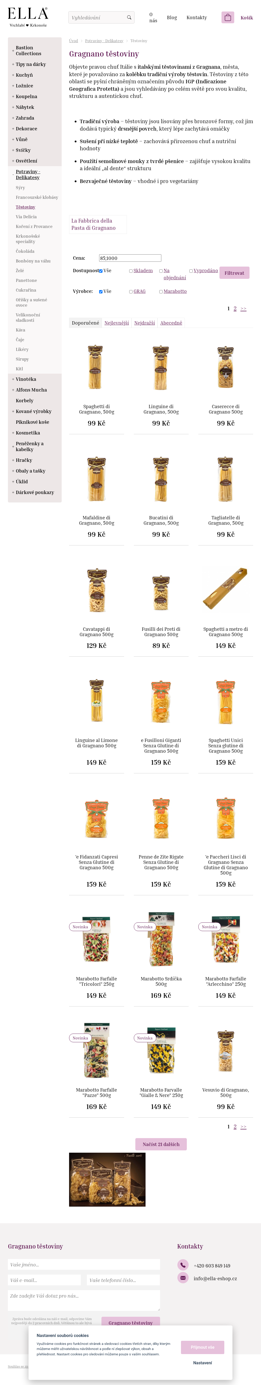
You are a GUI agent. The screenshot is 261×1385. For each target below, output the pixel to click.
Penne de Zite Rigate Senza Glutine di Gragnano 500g (161, 862)
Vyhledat (129, 17)
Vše (107, 270)
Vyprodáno (205, 270)
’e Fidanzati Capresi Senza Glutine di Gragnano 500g (96, 862)
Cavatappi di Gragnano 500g (96, 631)
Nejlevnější (117, 323)
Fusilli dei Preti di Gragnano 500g (161, 631)
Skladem (143, 270)
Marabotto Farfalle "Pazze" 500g (96, 1092)
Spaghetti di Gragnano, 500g (96, 409)
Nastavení (202, 1362)
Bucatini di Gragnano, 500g (161, 520)
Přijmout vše (203, 1347)
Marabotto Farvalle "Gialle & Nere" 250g (161, 1092)
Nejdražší (144, 323)
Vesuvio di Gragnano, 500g (225, 1092)
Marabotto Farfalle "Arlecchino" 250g (225, 981)
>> (243, 308)
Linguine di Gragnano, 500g (161, 409)
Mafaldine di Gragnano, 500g (96, 520)
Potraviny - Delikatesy (104, 40)
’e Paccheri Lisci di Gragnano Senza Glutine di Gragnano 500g (226, 865)
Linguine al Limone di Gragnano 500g (96, 743)
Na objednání (175, 274)
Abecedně (171, 323)
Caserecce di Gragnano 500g (226, 409)
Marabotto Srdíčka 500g (161, 981)
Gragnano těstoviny (131, 1323)
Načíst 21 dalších (161, 1144)
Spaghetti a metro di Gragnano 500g (225, 631)
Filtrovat (234, 273)
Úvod (73, 40)
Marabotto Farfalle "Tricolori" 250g (96, 981)
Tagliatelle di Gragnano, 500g (225, 520)
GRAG (140, 291)
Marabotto (175, 291)
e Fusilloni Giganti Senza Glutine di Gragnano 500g (161, 746)
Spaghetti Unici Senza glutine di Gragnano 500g (225, 746)
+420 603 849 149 (212, 1265)
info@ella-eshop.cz (215, 1278)
